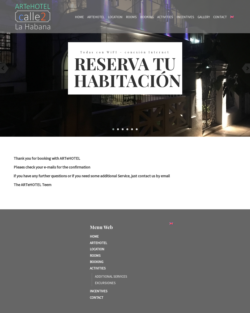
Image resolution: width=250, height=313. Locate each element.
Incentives (189, 17)
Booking (151, 17)
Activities (169, 17)
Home (83, 17)
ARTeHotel (100, 17)
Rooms (135, 17)
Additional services (111, 276)
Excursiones (105, 283)
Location (119, 17)
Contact (224, 17)
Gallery (208, 17)
